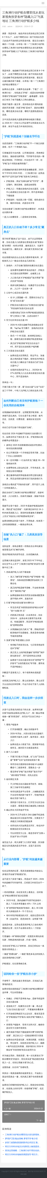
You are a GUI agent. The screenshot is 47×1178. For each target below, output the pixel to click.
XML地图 (23, 1174)
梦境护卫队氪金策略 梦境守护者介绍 (21, 1138)
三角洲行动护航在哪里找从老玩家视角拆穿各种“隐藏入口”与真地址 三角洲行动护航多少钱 (23, 1134)
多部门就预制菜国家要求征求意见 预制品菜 (23, 1142)
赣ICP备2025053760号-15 (36, 1171)
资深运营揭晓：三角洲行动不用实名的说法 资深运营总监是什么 (23, 1150)
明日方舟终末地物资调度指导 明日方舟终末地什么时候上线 (23, 1154)
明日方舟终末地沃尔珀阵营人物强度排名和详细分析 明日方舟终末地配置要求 (23, 1146)
